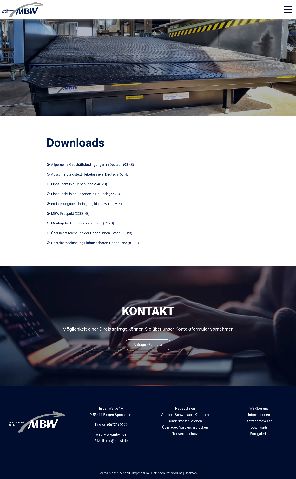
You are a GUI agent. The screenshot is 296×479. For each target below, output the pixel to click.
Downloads (259, 427)
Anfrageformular (259, 421)
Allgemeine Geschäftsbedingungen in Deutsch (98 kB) (92, 165)
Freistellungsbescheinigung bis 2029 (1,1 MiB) (86, 204)
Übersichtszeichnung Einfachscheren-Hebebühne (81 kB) (95, 243)
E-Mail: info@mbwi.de (111, 441)
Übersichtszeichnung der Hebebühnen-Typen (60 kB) (91, 233)
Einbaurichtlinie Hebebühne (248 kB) (79, 184)
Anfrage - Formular (148, 345)
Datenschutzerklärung (166, 473)
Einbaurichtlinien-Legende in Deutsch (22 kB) (85, 194)
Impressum (140, 473)
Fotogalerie (259, 434)
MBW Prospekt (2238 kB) (70, 213)
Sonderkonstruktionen (185, 421)
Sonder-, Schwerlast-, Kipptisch (185, 415)
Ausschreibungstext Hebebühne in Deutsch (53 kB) (90, 174)
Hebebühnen (185, 408)
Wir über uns (259, 408)
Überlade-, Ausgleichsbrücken (185, 427)
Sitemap (191, 473)
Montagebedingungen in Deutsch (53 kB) (82, 223)
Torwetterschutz (185, 434)
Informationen (259, 415)
